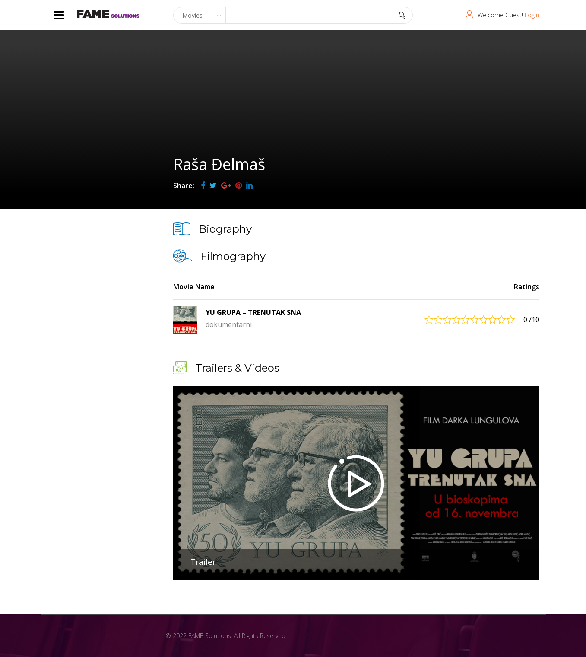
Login (532, 15)
